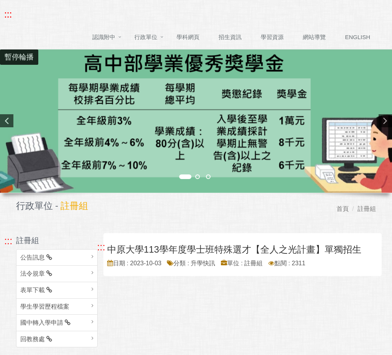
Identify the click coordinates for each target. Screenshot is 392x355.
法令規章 (36, 273)
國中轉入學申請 (45, 322)
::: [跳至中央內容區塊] (101, 247)
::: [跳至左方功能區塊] (8, 240)
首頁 (342, 208)
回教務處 (36, 339)
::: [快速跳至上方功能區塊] (8, 14)
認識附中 (103, 37)
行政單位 (145, 37)
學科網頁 (187, 37)
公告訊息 (36, 257)
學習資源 (272, 37)
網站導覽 (314, 37)
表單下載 (36, 290)
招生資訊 (230, 37)
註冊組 (367, 208)
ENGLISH (357, 37)
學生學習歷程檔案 (44, 306)
